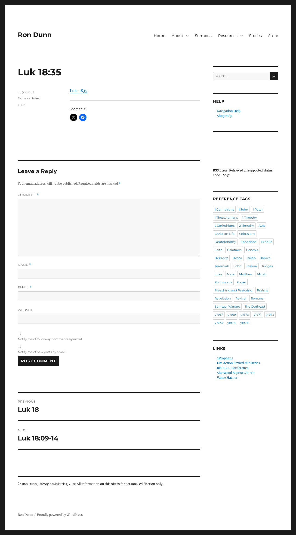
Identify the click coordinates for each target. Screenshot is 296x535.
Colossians (247, 233)
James (265, 258)
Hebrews (221, 258)
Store (273, 36)
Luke (21, 105)
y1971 (257, 314)
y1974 (231, 322)
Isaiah (251, 258)
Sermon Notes (28, 98)
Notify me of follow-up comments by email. (50, 339)
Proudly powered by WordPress (60, 515)
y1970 (244, 314)
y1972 (270, 314)
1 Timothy (249, 217)
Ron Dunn (35, 35)
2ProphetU (225, 358)
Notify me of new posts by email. (42, 352)
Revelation (223, 298)
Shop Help (224, 116)
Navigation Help (228, 111)
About (177, 36)
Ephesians (248, 242)
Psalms (262, 290)
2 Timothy (246, 225)
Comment (28, 195)
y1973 (219, 322)
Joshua (251, 266)
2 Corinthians (224, 225)
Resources (227, 36)
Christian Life (224, 233)
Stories (255, 36)
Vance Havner (227, 378)
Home (159, 36)
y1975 (244, 322)
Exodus (266, 242)
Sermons (203, 36)
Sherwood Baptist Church (236, 373)
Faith (218, 250)
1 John (243, 209)
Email (25, 287)
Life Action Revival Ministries (238, 363)
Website (26, 310)
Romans (257, 298)
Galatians (234, 250)
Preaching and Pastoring (233, 290)
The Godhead (255, 306)
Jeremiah (222, 266)
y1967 (219, 314)
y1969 (232, 314)
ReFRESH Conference (232, 368)
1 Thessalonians (226, 217)
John (237, 266)
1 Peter (258, 209)
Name (24, 265)
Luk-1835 (78, 90)
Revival (240, 298)
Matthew (246, 274)
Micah (261, 274)
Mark (230, 274)
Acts (262, 225)
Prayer (241, 282)
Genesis (252, 250)
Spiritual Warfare (227, 306)
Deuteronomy (225, 242)
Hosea (237, 258)
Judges (267, 266)
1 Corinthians (224, 209)
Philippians (223, 282)
